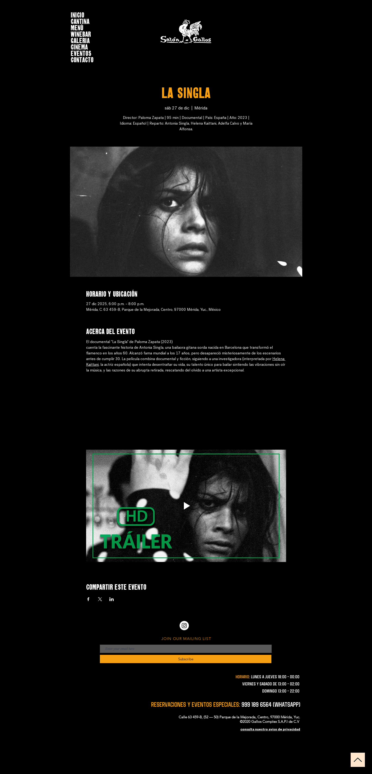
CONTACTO (82, 59)
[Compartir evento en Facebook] (88, 599)
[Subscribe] (185, 659)
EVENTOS (81, 53)
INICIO (77, 14)
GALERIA (80, 40)
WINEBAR (81, 33)
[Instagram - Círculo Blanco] (184, 625)
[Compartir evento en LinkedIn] (111, 599)
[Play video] (186, 506)
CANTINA (80, 21)
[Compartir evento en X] (100, 599)
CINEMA (79, 46)
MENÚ (77, 27)
